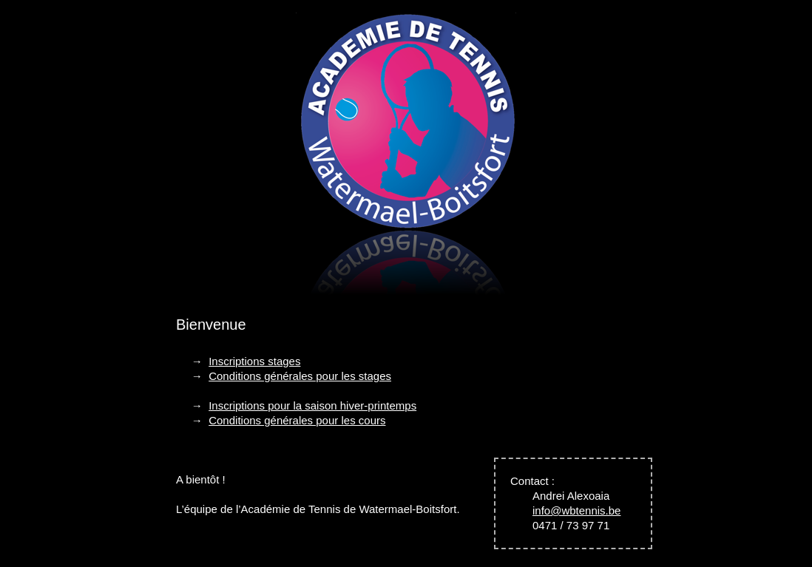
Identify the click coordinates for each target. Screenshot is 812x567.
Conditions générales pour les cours (297, 420)
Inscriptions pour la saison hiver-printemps (312, 405)
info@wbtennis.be (576, 510)
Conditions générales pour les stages (300, 376)
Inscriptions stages (254, 361)
